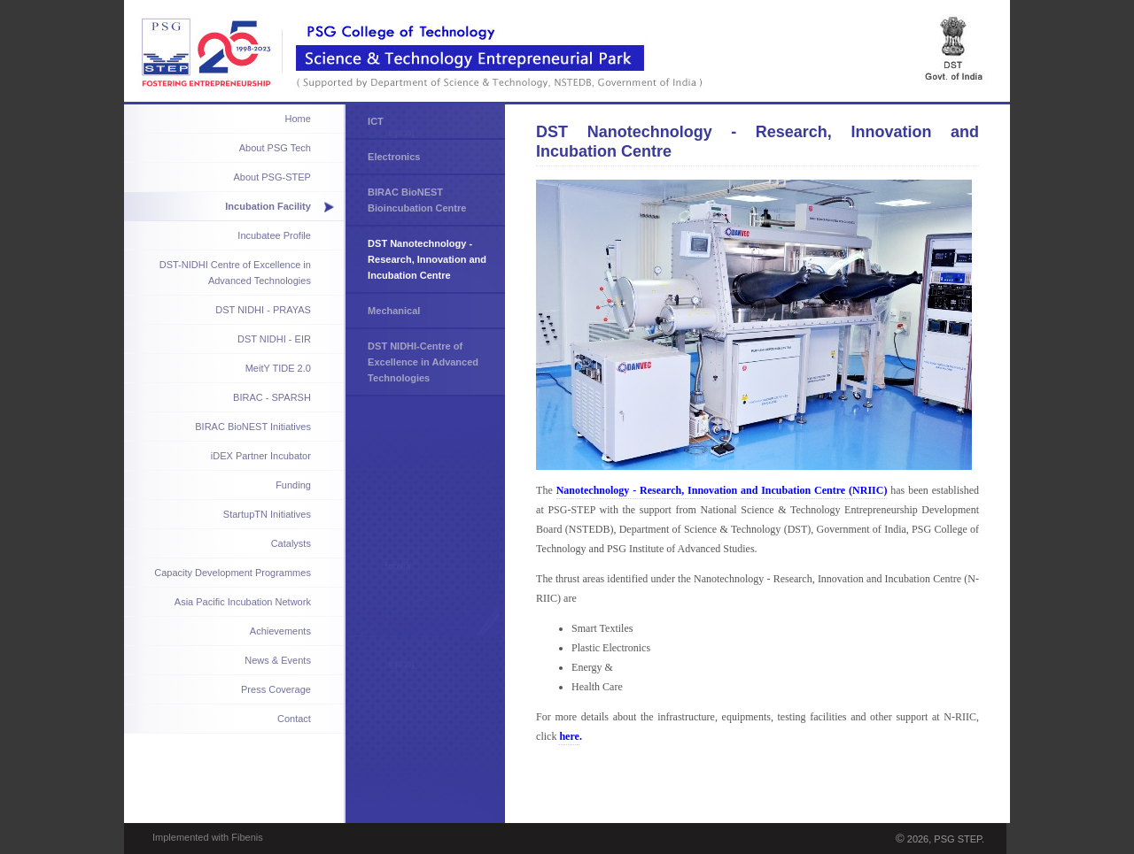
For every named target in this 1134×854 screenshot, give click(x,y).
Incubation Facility (268, 206)
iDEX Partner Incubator (261, 455)
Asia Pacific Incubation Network (243, 601)
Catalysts (291, 543)
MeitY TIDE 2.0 (278, 368)
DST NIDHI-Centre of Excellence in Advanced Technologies (423, 362)
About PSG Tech (275, 147)
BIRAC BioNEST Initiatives (253, 426)
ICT (376, 121)
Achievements (280, 631)
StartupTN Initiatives (267, 514)
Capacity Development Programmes (232, 572)
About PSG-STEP (271, 177)
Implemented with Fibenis (207, 837)
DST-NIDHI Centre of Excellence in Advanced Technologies (235, 272)
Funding (293, 485)
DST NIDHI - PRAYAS (263, 309)
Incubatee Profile (274, 235)
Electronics (394, 156)
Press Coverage (276, 689)
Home (298, 118)
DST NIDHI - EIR (274, 339)
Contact (294, 718)
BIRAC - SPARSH (272, 397)
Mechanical (394, 310)
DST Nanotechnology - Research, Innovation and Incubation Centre (427, 259)
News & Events (278, 660)
